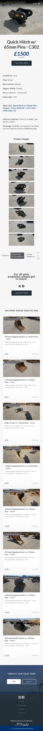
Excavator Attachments (17, 255)
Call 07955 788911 (21, 63)
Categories (21, 705)
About (21, 709)
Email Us (29, 682)
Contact (21, 713)
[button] (36, 4)
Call (13, 682)
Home (21, 702)
